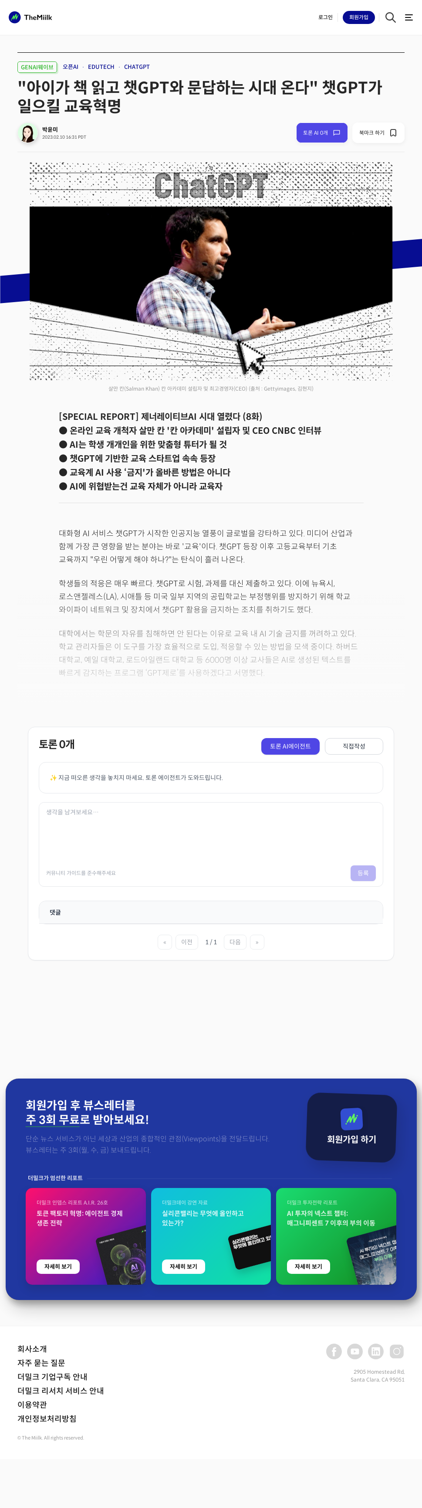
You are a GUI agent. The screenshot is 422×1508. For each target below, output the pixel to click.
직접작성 (354, 746)
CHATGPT (137, 67)
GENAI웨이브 (37, 67)
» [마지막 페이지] (257, 942)
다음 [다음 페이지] (235, 942)
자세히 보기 (58, 1451)
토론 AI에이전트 (290, 746)
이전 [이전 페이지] (186, 942)
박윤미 (50, 129)
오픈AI (70, 67)
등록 (363, 873)
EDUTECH (101, 67)
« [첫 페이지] (164, 942)
